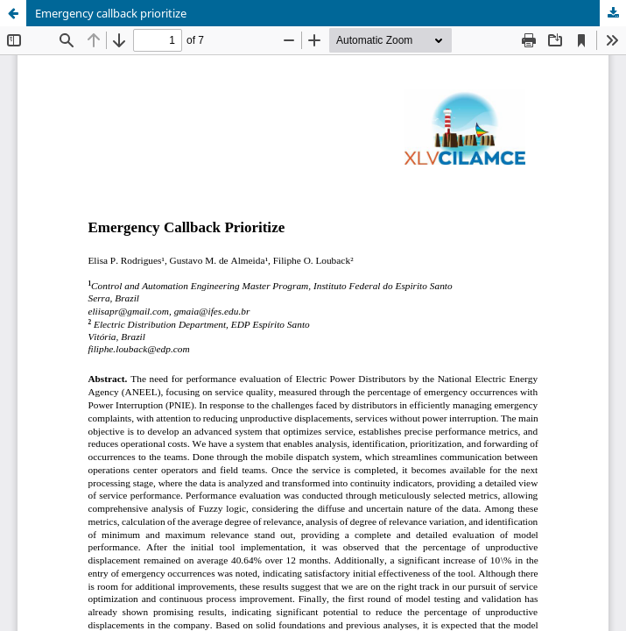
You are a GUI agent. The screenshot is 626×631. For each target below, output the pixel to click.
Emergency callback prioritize (110, 13)
